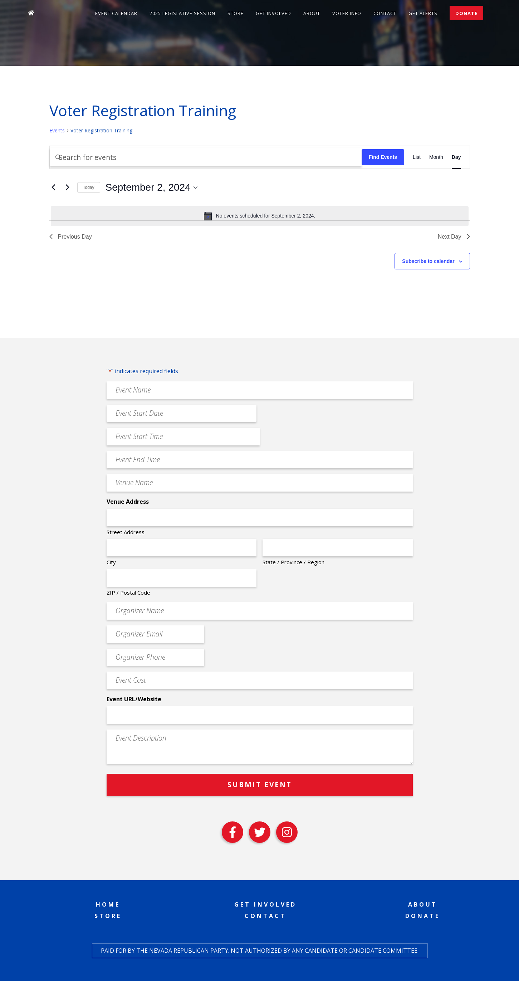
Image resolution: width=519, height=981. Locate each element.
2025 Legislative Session (182, 13)
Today (88, 187)
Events (57, 130)
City (111, 562)
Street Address (126, 532)
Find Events (383, 157)
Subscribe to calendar (428, 261)
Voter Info (346, 13)
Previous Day (70, 237)
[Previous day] (53, 187)
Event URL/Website (134, 699)
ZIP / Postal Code (128, 592)
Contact (384, 13)
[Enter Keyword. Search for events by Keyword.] (206, 157)
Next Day (454, 237)
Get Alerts (422, 13)
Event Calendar (116, 13)
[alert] (260, 216)
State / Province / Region (293, 562)
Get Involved (273, 13)
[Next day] (67, 187)
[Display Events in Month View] (436, 157)
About (311, 13)
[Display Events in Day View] (456, 157)
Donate (466, 13)
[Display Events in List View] (417, 157)
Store (235, 13)
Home (108, 904)
